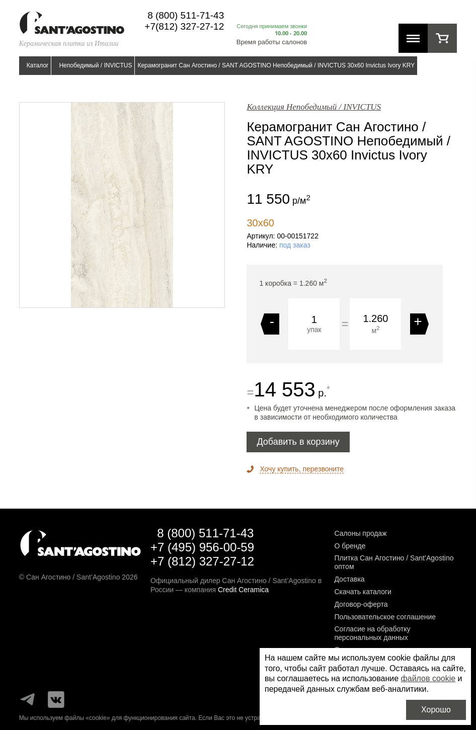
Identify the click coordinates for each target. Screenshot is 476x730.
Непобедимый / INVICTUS (95, 65)
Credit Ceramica (243, 590)
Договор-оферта (360, 604)
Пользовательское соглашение (385, 617)
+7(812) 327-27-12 (184, 26)
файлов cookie (428, 678)
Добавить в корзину (298, 442)
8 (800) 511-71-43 (185, 15)
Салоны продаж (360, 533)
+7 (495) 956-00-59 (202, 547)
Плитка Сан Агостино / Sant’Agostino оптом (393, 562)
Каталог (38, 65)
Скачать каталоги (362, 592)
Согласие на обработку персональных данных (372, 633)
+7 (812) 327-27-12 (202, 561)
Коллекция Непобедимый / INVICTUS (314, 107)
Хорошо (436, 709)
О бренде (349, 546)
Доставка (349, 579)
